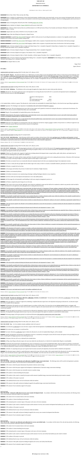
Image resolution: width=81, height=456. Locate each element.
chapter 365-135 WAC (38, 22)
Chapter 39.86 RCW (25, 25)
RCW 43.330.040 (21, 82)
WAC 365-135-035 (20, 37)
